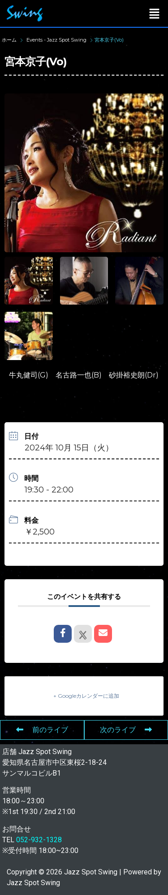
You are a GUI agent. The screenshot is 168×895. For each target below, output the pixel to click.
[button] (155, 13)
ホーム (10, 40)
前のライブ (42, 729)
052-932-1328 (39, 840)
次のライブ (126, 729)
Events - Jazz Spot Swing (56, 40)
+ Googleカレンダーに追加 (86, 695)
